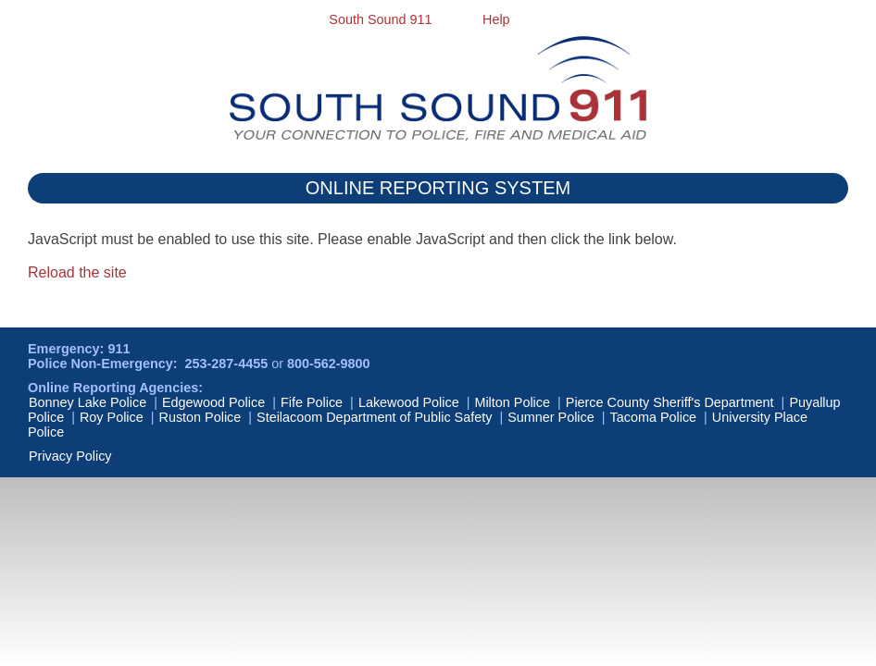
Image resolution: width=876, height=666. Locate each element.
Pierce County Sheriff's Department (670, 402)
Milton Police (512, 402)
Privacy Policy (70, 456)
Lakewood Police (408, 402)
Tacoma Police (653, 417)
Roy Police (112, 417)
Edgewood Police (213, 402)
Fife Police (312, 402)
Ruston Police (200, 417)
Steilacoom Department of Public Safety (374, 417)
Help (496, 19)
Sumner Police (550, 417)
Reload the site (77, 272)
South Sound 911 (380, 19)
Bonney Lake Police (87, 402)
